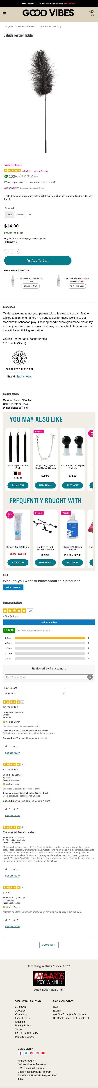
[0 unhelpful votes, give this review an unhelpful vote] (15, 747)
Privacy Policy (23, 1025)
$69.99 (45, 555)
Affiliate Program (27, 1060)
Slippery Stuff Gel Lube (17, 547)
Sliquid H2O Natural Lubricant (72, 548)
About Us (20, 1010)
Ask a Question (11, 188)
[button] (15, 473)
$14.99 (72, 475)
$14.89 (18, 478)
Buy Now (18, 485)
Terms (18, 1029)
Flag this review (12, 753)
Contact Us (21, 1014)
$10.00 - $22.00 (72, 555)
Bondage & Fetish (26, 26)
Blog (55, 1006)
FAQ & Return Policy (26, 1032)
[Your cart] (91, 13)
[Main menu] (4, 13)
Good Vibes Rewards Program (34, 1071)
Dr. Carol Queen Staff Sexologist (71, 1018)
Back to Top (49, 945)
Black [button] (9, 214)
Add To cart (37, 260)
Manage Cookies (24, 1036)
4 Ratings (27, 171)
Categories (9, 26)
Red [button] (30, 214)
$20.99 (45, 475)
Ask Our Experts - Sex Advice (69, 1014)
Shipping (20, 1021)
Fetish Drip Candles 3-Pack (18, 466)
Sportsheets (24, 376)
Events (57, 1010)
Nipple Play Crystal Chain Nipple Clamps (45, 466)
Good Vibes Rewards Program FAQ (37, 1075)
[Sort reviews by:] (34, 688)
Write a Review (41, 171)
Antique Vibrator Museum (32, 1064)
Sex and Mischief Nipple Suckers (72, 466)
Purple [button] (20, 214)
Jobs (20, 1079)
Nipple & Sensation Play (50, 26)
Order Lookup (22, 1018)
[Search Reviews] (49, 677)
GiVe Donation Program (31, 1068)
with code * (49, 3)
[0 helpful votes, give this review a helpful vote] (7, 747)
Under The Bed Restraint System (45, 548)
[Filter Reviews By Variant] (34, 694)
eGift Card (21, 1006)
